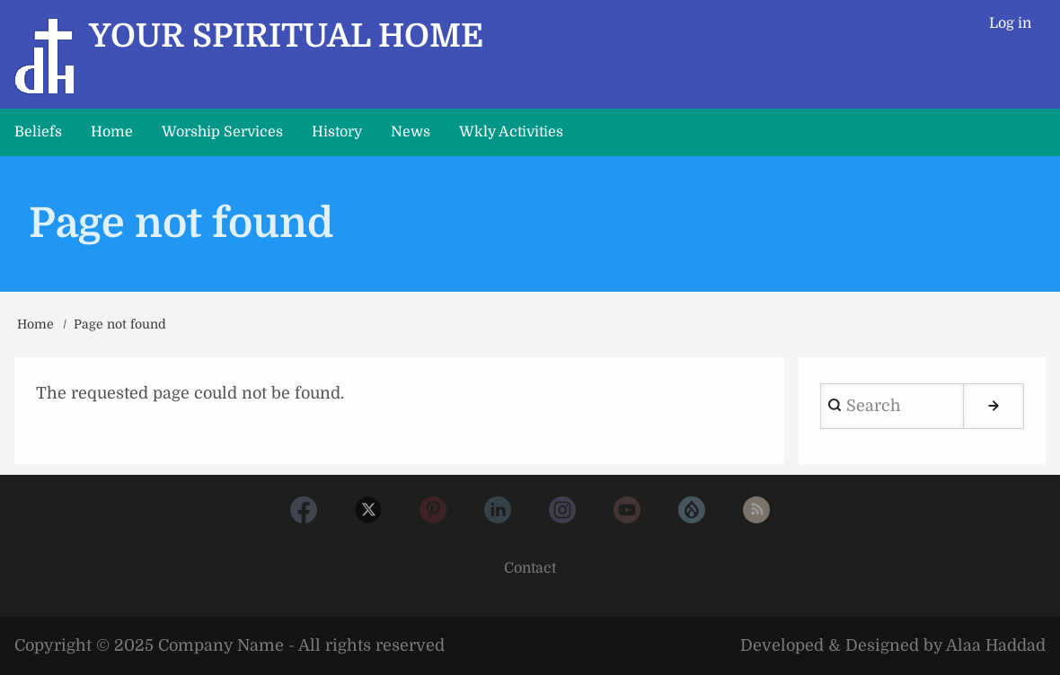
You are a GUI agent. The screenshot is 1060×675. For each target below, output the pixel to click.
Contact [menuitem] (530, 568)
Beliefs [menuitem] (38, 132)
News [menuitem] (410, 132)
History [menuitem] (337, 132)
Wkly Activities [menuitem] (511, 132)
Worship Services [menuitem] (222, 132)
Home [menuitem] (112, 132)
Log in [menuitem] (1010, 23)
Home (35, 324)
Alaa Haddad (996, 645)
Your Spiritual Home (286, 36)
